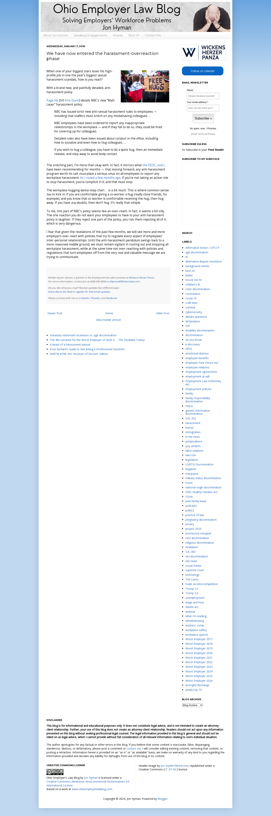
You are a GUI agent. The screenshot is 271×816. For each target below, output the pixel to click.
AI (186, 257)
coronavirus (192, 294)
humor (189, 427)
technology (192, 575)
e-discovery (192, 344)
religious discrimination (199, 542)
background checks (197, 266)
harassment (192, 423)
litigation (190, 469)
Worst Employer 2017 (199, 639)
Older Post (162, 313)
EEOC (188, 349)
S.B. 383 (190, 552)
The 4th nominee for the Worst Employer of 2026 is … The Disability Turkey (97, 340)
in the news (192, 437)
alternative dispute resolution (203, 261)
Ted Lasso (192, 579)
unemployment (194, 598)
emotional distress (197, 353)
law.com (190, 455)
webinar (190, 611)
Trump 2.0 (191, 593)
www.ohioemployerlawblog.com (92, 789)
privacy (189, 524)
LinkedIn (84, 298)
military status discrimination (203, 478)
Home (109, 313)
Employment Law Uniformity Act (203, 382)
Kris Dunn (72, 100)
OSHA (189, 496)
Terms (201, 133)
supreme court (194, 570)
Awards (118, 35)
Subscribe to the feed (60, 291)
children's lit (192, 284)
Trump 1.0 (191, 588)
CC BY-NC (170, 769)
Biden (189, 275)
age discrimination (196, 252)
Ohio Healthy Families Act (201, 492)
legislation (191, 460)
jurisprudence (193, 441)
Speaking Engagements (90, 35)
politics (189, 510)
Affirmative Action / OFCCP (202, 248)
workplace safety (196, 630)
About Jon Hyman (55, 35)
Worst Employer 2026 (199, 680)
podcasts (191, 506)
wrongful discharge (197, 685)
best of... (190, 271)
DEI (187, 326)
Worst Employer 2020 (199, 653)
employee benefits (197, 358)
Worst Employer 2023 (199, 667)
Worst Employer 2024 (199, 671)
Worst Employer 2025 (199, 676)
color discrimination (197, 289)
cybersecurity (193, 312)
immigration (193, 432)
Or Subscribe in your (203, 150)
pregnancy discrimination (201, 519)
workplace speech (196, 634)
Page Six (52, 100)
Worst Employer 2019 (199, 648)
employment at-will (197, 376)
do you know (193, 340)
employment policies (198, 389)
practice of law (194, 515)
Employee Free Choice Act (201, 363)
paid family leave (195, 501)
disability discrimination (199, 330)
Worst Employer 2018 (199, 644)
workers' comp (194, 625)
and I (160, 165)
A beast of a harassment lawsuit (70, 344)
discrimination (194, 335)
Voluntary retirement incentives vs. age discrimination (83, 335)
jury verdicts (193, 446)
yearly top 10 (193, 690)
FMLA (189, 406)
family (189, 393)
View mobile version (108, 320)
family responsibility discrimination (197, 399)
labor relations (194, 450)
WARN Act (191, 607)
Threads (94, 298)
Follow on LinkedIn (202, 71)
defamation (192, 321)
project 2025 (193, 529)
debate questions (196, 317)
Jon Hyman (91, 777)
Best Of (134, 35)
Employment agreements (201, 372)
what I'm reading (195, 616)
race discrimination (197, 538)
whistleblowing (194, 621)
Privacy (211, 133)
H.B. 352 (190, 418)
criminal (190, 307)
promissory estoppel (198, 533)
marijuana (191, 473)
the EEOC (149, 165)
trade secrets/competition (201, 584)
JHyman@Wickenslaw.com (125, 281)
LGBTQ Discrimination (199, 464)
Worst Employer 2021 (199, 657)
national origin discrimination (203, 487)
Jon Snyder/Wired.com (174, 765)
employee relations (197, 367)
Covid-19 (190, 298)
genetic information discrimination (197, 412)
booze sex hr (193, 280)
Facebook (111, 298)
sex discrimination (196, 556)
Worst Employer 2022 (199, 662)
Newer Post (54, 313)
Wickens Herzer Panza (141, 277)
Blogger (162, 799)
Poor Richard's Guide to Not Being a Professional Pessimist (87, 349)
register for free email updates (93, 291)
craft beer (191, 303)
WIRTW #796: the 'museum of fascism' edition (79, 354)
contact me (134, 748)
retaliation (191, 547)
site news (191, 561)
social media (193, 565)
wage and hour (194, 602)
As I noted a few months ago (100, 178)
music (189, 483)
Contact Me (153, 35)
